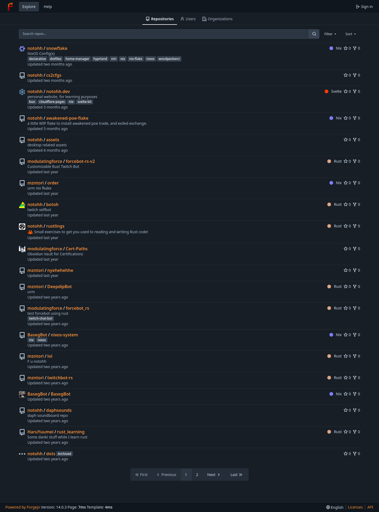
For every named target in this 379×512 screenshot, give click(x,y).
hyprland (100, 59)
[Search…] (314, 34)
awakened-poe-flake (67, 118)
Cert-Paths (77, 248)
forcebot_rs (77, 308)
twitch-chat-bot (40, 318)
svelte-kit (84, 101)
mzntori (35, 183)
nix (122, 59)
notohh (35, 48)
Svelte (333, 91)
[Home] (10, 6)
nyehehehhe (60, 270)
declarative (37, 59)
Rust (334, 161)
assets (52, 139)
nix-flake (135, 59)
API (370, 507)
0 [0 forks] (356, 48)
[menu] (335, 507)
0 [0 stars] (347, 48)
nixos (150, 59)
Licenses (355, 507)
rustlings (55, 226)
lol (50, 356)
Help (48, 6)
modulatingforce (44, 161)
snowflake (56, 48)
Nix (335, 48)
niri (113, 59)
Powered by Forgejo (22, 507)
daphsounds (59, 410)
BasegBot (37, 334)
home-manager (77, 59)
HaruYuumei (40, 431)
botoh (52, 204)
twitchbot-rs (60, 377)
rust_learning (70, 431)
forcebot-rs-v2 (80, 161)
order (53, 183)
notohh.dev (58, 91)
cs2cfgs (53, 75)
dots (50, 453)
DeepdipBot (59, 286)
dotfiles (56, 59)
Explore (28, 6)
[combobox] (330, 34)
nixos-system (64, 334)
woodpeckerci (169, 59)
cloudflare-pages (52, 101)
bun (32, 101)
